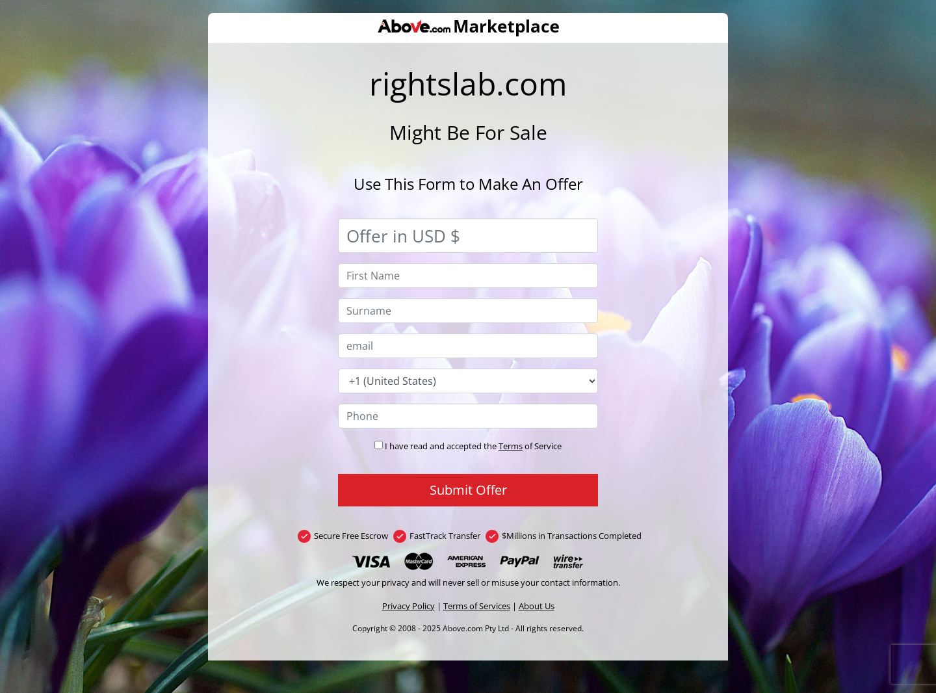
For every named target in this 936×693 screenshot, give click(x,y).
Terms (511, 446)
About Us (536, 606)
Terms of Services (476, 606)
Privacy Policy (408, 606)
